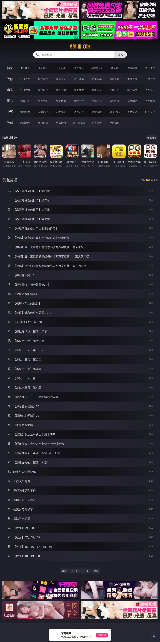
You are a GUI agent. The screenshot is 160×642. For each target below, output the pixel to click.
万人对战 (61, 68)
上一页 (74, 570)
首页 (64, 570)
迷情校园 (97, 111)
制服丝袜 (97, 90)
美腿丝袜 (97, 101)
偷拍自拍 (43, 90)
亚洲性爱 (25, 90)
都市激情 (25, 111)
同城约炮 (25, 122)
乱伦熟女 (132, 90)
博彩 (10, 68)
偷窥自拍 (25, 101)
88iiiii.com (80, 47)
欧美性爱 (79, 90)
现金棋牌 (132, 68)
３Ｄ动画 (79, 79)
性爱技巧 (150, 111)
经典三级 (115, 90)
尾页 (96, 570)
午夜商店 (43, 122)
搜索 (120, 54)
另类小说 (115, 111)
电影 (10, 90)
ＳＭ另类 (150, 79)
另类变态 (150, 90)
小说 (10, 112)
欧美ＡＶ (61, 79)
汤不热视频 (79, 122)
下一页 (85, 570)
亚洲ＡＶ (25, 79)
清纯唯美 (115, 101)
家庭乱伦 (43, 111)
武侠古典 (79, 111)
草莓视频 (61, 122)
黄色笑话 (132, 111)
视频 (10, 79)
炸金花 (114, 68)
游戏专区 (79, 68)
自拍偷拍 (43, 79)
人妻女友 (61, 111)
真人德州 (43, 68)
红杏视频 (97, 122)
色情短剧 (115, 122)
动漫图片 (79, 101)
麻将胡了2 (96, 68)
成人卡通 (61, 90)
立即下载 (102, 635)
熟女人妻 (97, 79)
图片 (10, 101)
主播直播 (132, 79)
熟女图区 (132, 101)
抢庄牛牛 (150, 68)
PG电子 (25, 68)
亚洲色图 (43, 101)
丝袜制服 (115, 79)
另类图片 (150, 101)
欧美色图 (61, 101)
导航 (10, 122)
